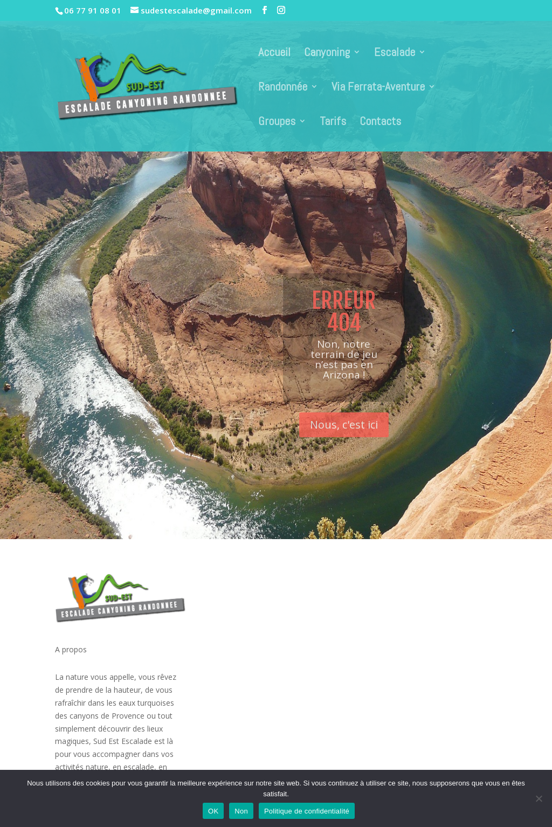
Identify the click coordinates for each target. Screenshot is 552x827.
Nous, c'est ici (344, 436)
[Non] (538, 798)
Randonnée (282, 88)
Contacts (380, 122)
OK (213, 811)
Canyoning (327, 53)
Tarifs (333, 122)
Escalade (394, 53)
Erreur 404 (344, 323)
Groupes (276, 122)
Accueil (274, 53)
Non (241, 811)
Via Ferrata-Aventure (378, 88)
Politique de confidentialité (306, 811)
